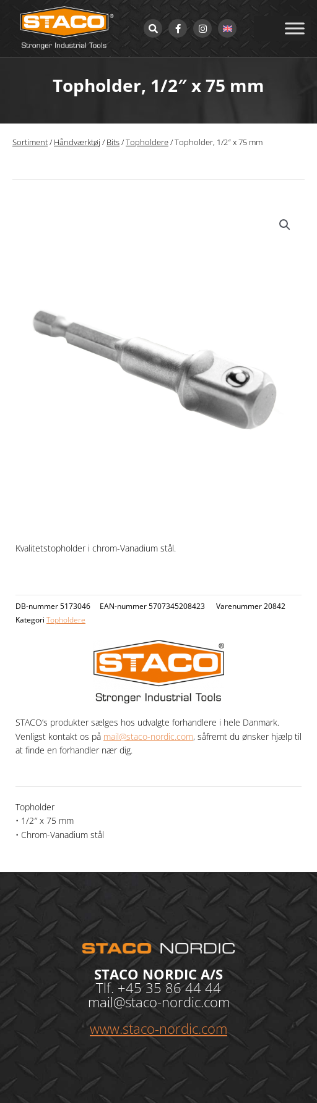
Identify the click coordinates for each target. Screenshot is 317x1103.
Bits (112, 142)
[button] (285, 225)
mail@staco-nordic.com (148, 736)
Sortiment (30, 142)
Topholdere (147, 142)
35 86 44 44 (183, 987)
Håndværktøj (77, 142)
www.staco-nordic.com (158, 1028)
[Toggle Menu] (295, 28)
